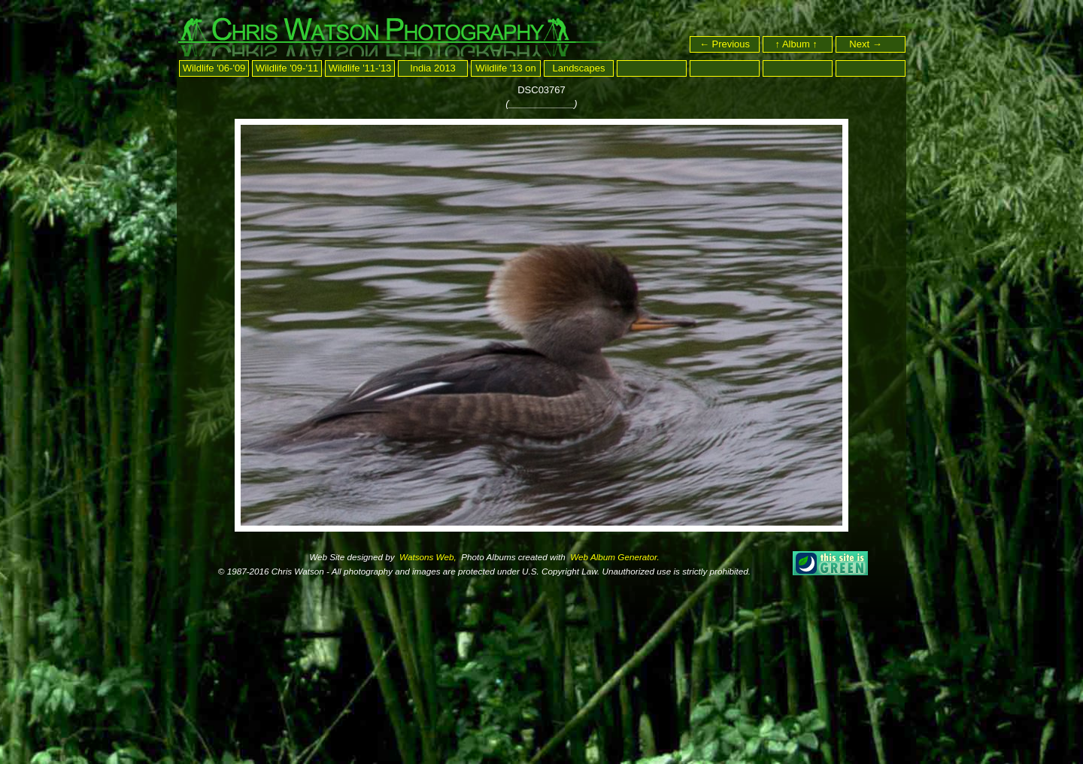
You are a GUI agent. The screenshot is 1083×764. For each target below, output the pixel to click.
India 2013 (433, 68)
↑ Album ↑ (798, 44)
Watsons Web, (427, 557)
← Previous (724, 44)
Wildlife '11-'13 (360, 68)
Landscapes (578, 68)
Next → (872, 44)
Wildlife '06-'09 (214, 68)
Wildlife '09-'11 (287, 68)
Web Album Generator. (614, 557)
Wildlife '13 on (505, 68)
